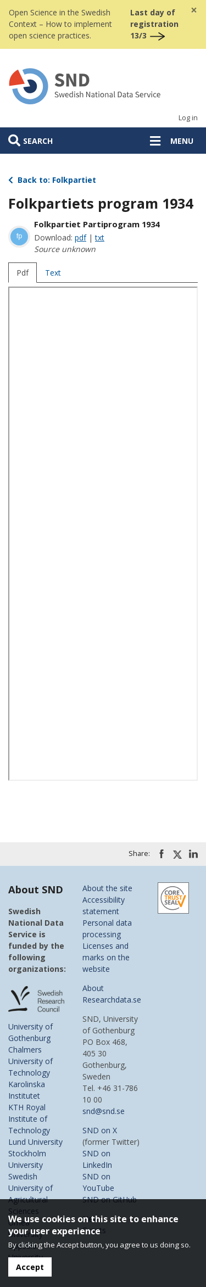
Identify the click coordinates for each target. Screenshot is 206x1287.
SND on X (99, 1130)
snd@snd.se (103, 1111)
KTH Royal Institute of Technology (29, 1118)
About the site (107, 888)
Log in (188, 117)
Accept (30, 1267)
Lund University (35, 1142)
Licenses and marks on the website (106, 957)
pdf (80, 237)
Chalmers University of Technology (30, 1061)
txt (99, 237)
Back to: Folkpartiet (52, 180)
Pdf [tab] (22, 272)
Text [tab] (53, 272)
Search (38, 141)
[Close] (194, 10)
